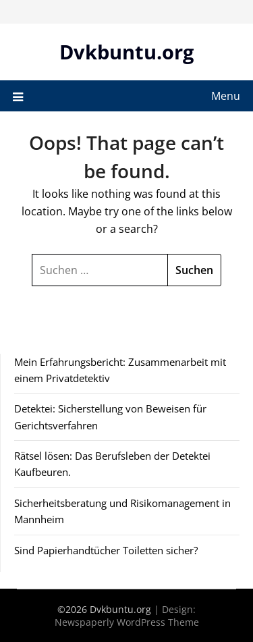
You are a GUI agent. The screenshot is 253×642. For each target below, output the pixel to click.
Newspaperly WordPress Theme (127, 622)
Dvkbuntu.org (126, 51)
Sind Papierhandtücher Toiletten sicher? (106, 550)
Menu (225, 95)
